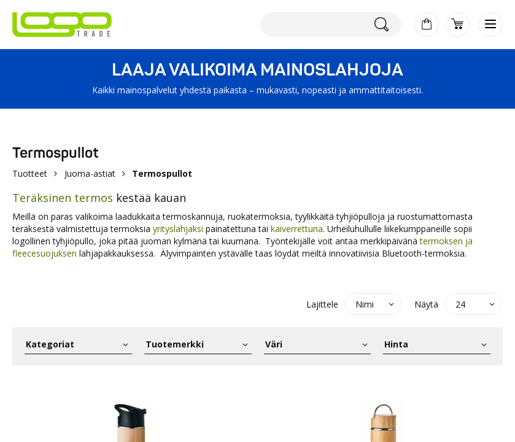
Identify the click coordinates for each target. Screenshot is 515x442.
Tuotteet (29, 173)
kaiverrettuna (297, 229)
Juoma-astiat (89, 173)
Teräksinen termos (62, 197)
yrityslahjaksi (178, 229)
